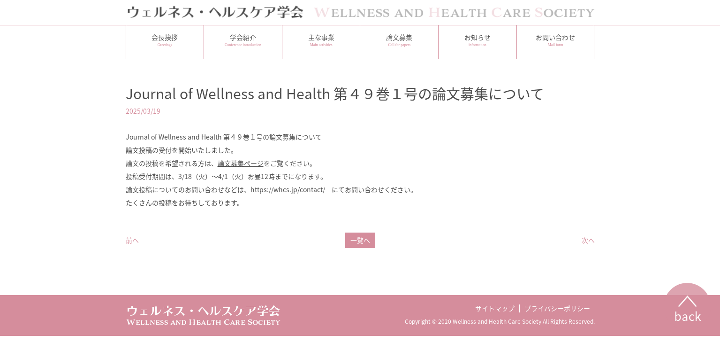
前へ (132, 240)
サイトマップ (495, 308)
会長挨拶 (165, 40)
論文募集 (399, 40)
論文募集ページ (241, 163)
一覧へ (360, 240)
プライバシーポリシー (557, 308)
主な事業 (321, 40)
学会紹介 (243, 40)
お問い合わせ (555, 40)
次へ (588, 240)
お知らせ (477, 40)
